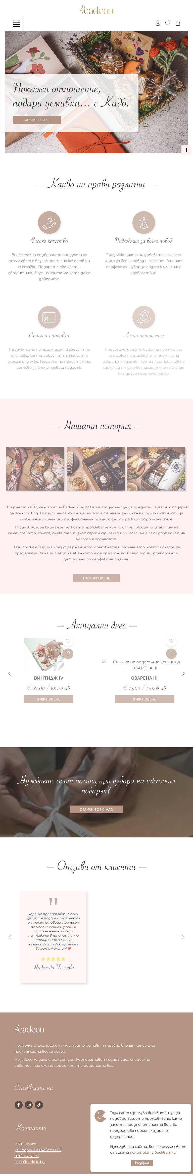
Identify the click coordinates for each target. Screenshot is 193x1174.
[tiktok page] (39, 1105)
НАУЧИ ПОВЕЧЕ (37, 120)
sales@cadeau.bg (30, 1161)
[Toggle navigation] (16, 23)
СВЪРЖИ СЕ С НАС (96, 809)
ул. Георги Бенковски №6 (38, 1150)
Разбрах (142, 1162)
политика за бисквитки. (153, 1152)
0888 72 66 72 (27, 1156)
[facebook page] (19, 1105)
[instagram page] (29, 1105)
